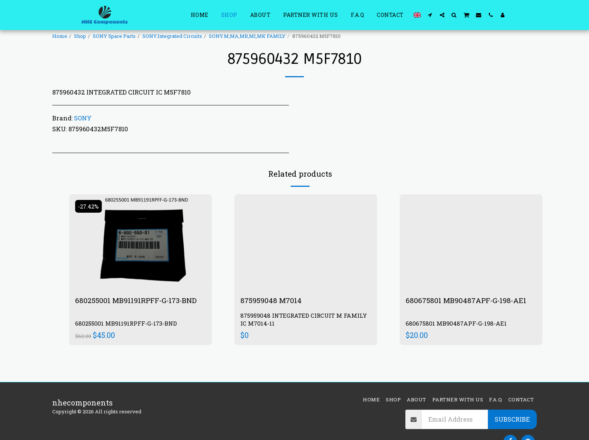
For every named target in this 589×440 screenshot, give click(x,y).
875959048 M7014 (272, 300)
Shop (80, 36)
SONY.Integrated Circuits (172, 36)
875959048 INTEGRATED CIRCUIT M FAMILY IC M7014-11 (305, 319)
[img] (140, 241)
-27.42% (89, 206)
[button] (430, 15)
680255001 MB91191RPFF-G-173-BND (139, 300)
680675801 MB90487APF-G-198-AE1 (468, 300)
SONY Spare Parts (114, 36)
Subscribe (512, 419)
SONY (83, 118)
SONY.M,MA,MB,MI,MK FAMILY (247, 36)
